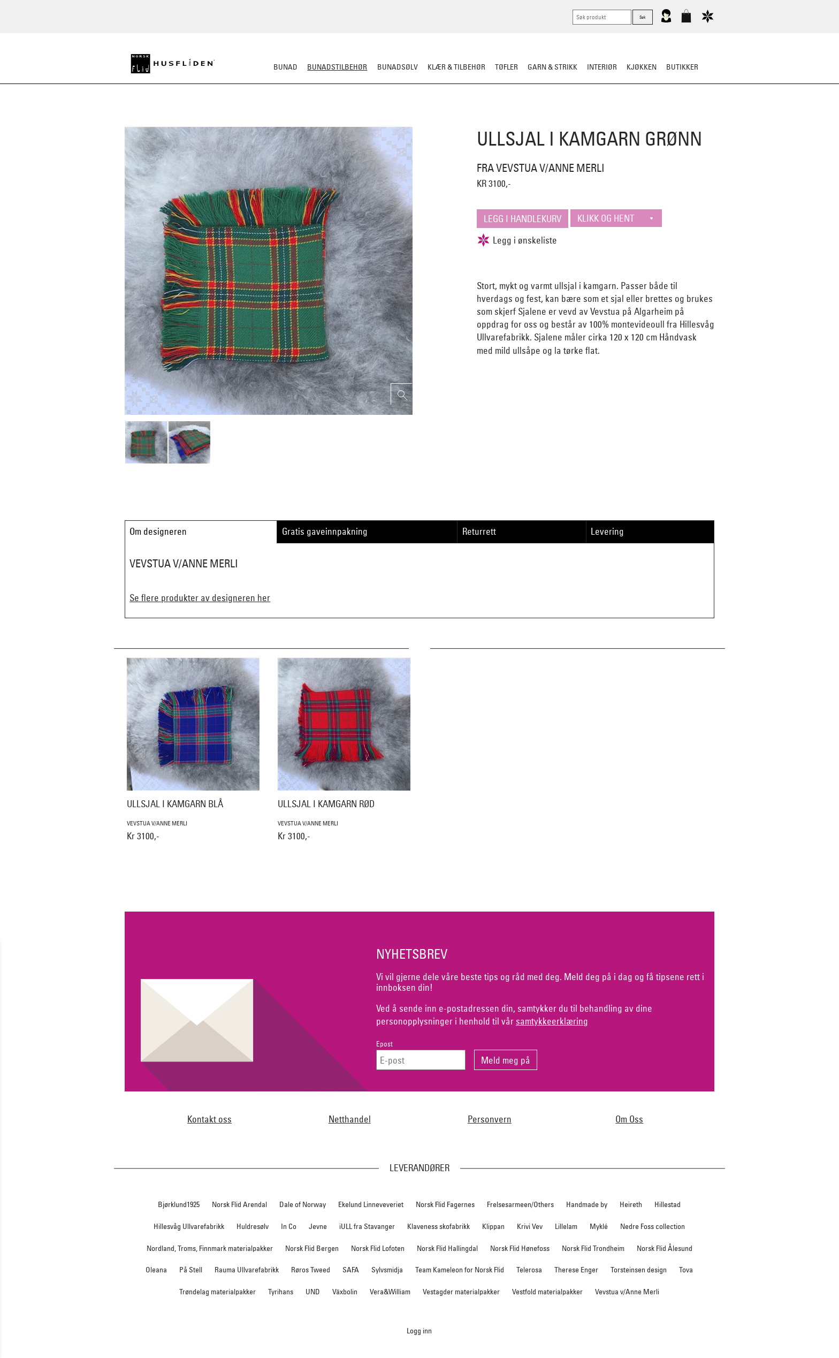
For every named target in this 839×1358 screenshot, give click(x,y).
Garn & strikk (552, 67)
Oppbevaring (387, 120)
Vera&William (390, 1291)
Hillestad (667, 1204)
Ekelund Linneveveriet (370, 1204)
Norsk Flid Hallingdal (447, 1248)
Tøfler (506, 67)
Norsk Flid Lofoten (378, 1248)
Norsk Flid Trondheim (593, 1248)
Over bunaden (446, 120)
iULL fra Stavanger (367, 1226)
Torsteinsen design (639, 1269)
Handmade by (586, 1204)
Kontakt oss (209, 1119)
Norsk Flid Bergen (312, 1248)
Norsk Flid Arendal (239, 1204)
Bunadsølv (397, 67)
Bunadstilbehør (337, 67)
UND (313, 1291)
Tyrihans (280, 1291)
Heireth (631, 1204)
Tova (686, 1269)
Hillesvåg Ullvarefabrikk (189, 1226)
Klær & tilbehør (456, 67)
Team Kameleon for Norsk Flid (459, 1269)
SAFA (350, 1269)
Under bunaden (510, 120)
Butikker (682, 67)
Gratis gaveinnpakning (325, 531)
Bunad (285, 67)
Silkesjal (338, 120)
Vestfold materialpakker (547, 1291)
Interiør (602, 67)
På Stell (190, 1269)
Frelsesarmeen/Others (520, 1204)
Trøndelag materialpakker (217, 1291)
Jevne (318, 1226)
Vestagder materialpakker (461, 1291)
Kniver (560, 120)
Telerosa (529, 1269)
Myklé (599, 1226)
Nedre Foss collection (652, 1226)
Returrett (479, 531)
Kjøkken (642, 67)
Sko (220, 120)
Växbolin (344, 1291)
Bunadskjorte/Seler (274, 120)
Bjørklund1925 (179, 1204)
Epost (384, 1044)
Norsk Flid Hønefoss (520, 1248)
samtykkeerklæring (552, 1021)
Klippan (493, 1226)
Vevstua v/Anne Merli (627, 1291)
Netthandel (350, 1119)
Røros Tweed (310, 1269)
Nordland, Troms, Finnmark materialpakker (210, 1248)
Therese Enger (576, 1269)
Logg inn (419, 1330)
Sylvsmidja (387, 1269)
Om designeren (158, 531)
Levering (607, 531)
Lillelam (566, 1226)
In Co (288, 1226)
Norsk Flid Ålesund (664, 1248)
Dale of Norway (302, 1204)
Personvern (490, 1119)
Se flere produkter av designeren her (199, 597)
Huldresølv (253, 1226)
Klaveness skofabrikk (438, 1226)
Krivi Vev (530, 1226)
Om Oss (629, 1119)
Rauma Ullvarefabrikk (247, 1269)
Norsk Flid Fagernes (445, 1204)
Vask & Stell (603, 120)
